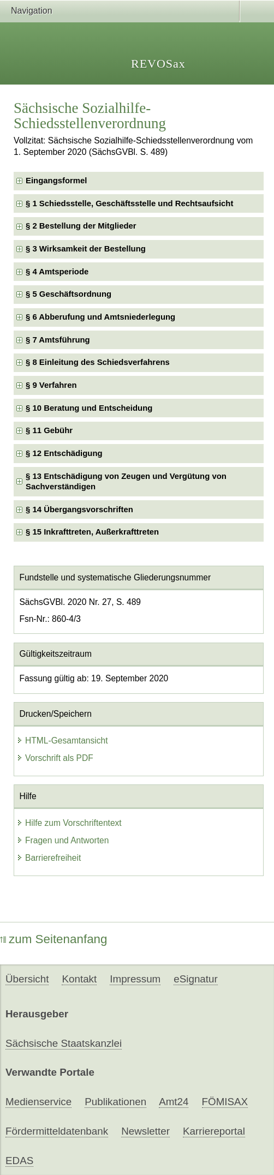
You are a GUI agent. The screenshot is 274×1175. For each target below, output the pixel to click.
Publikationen (115, 1101)
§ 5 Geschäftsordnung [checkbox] (68, 294)
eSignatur (195, 979)
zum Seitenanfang (54, 939)
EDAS (19, 1160)
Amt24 (173, 1101)
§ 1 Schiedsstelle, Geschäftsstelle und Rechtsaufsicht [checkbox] (129, 203)
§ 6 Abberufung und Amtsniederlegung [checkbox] (100, 317)
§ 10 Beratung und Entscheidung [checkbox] (89, 408)
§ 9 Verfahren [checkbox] (51, 385)
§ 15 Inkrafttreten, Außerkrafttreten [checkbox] (92, 531)
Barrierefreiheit (48, 857)
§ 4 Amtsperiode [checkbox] (57, 271)
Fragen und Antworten (62, 840)
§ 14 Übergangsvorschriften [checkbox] (79, 509)
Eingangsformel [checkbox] (56, 180)
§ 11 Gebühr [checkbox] (49, 430)
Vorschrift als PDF (54, 758)
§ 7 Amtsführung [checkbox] (58, 339)
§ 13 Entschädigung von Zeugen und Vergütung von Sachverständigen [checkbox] (126, 481)
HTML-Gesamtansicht (62, 740)
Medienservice (38, 1101)
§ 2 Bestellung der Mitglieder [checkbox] (81, 225)
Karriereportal (214, 1131)
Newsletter (145, 1131)
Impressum (135, 979)
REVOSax (158, 63)
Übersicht (27, 979)
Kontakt (79, 979)
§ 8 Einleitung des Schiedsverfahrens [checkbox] (98, 362)
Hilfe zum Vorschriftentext (69, 823)
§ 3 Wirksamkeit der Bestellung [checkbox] (86, 248)
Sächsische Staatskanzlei (63, 1043)
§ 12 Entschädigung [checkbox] (64, 453)
